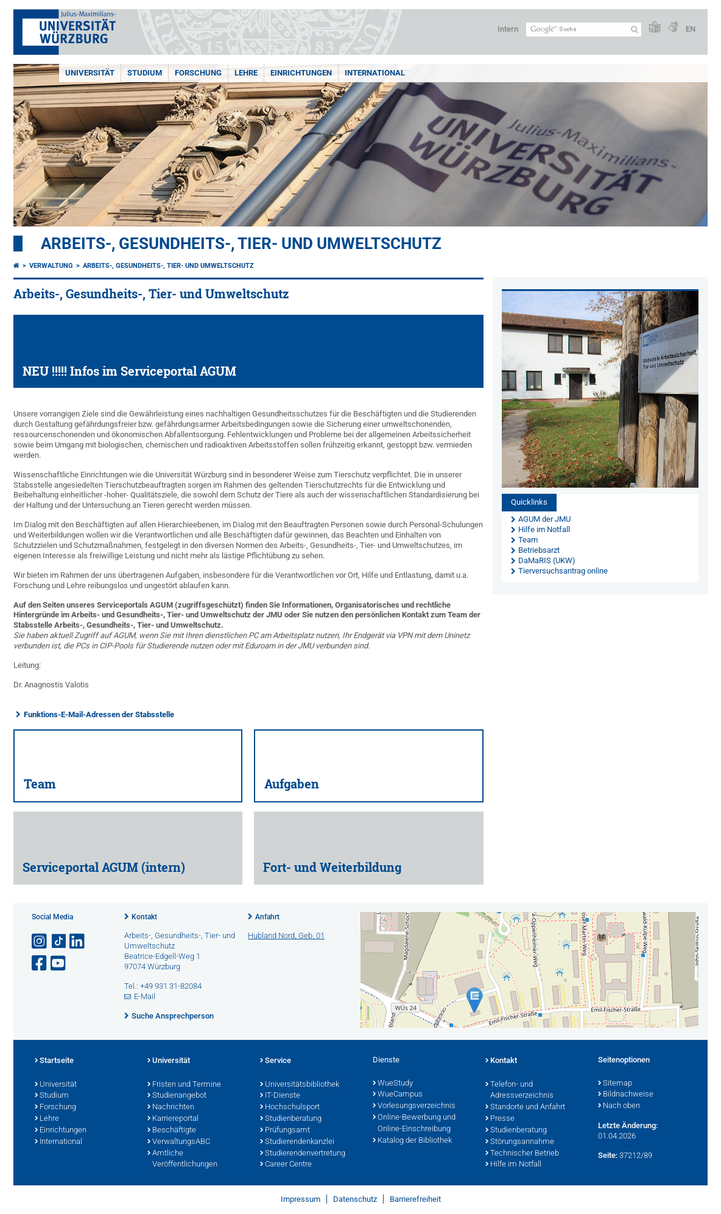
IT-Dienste (280, 1095)
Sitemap (615, 1083)
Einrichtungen (301, 72)
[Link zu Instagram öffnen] (40, 941)
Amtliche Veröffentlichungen (182, 1159)
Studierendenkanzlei (297, 1142)
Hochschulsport (290, 1107)
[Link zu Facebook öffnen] (40, 963)
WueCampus (398, 1094)
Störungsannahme (519, 1142)
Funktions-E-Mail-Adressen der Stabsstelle (99, 714)
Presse (500, 1119)
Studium (144, 72)
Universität (89, 72)
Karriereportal (173, 1119)
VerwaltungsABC (178, 1142)
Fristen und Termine (184, 1084)
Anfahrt (267, 917)
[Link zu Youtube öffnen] (59, 963)
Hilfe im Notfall (513, 1164)
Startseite (54, 1061)
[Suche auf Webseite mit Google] (583, 30)
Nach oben (619, 1106)
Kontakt (144, 917)
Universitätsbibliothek (299, 1084)
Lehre (246, 72)
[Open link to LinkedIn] (77, 941)
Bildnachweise (625, 1094)
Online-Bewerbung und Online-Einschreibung (414, 1123)
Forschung (198, 72)
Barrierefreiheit (415, 1199)
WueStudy (393, 1083)
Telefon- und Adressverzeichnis (519, 1090)
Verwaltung (51, 266)
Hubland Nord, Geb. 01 (286, 935)
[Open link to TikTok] (59, 941)
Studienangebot (176, 1095)
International (375, 72)
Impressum (300, 1199)
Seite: (607, 1155)
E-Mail (144, 996)
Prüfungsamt (285, 1130)
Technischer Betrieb (522, 1153)
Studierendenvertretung (302, 1153)
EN (690, 28)
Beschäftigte (171, 1130)
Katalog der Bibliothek (412, 1140)
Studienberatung (291, 1119)
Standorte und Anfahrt (525, 1107)
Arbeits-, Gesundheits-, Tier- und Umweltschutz (241, 243)
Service (275, 1061)
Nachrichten (170, 1107)
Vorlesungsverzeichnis (414, 1106)
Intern (508, 28)
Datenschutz (355, 1199)
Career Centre (286, 1164)
